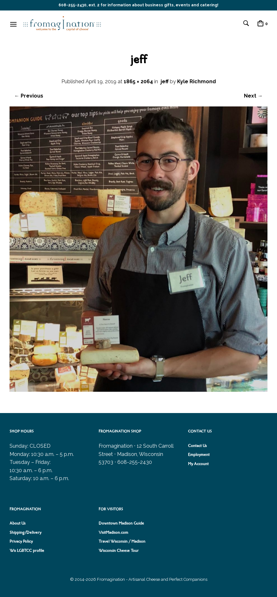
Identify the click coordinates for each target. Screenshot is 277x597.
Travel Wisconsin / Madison (122, 541)
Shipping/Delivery (25, 532)
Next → (253, 96)
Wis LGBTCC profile (27, 550)
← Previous (28, 96)
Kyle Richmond (196, 81)
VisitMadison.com (113, 532)
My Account (198, 463)
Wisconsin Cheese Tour (119, 550)
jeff (165, 81)
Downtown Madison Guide (121, 523)
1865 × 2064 (138, 81)
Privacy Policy (21, 541)
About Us (17, 523)
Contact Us (197, 445)
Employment (199, 454)
